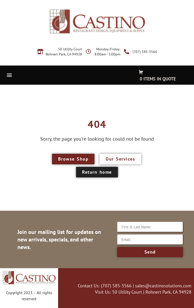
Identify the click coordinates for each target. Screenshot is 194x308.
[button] (9, 75)
